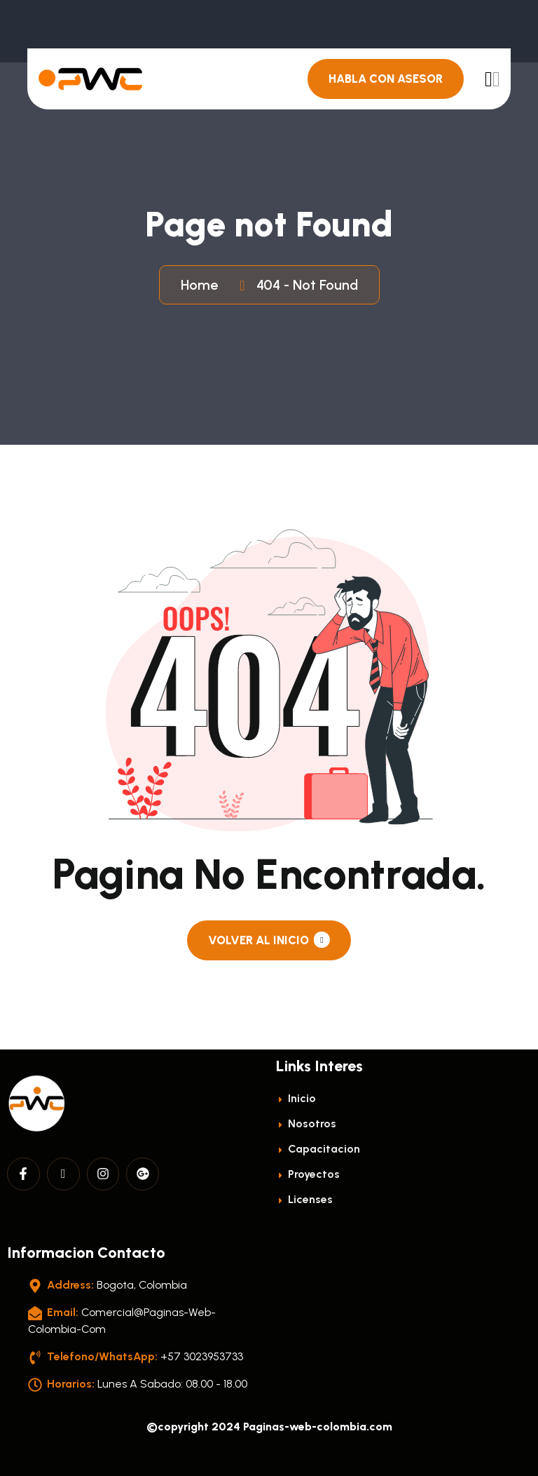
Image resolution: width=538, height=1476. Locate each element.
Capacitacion (318, 1148)
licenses (304, 1199)
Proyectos (308, 1174)
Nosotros (306, 1123)
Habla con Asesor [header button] (386, 79)
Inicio (296, 1098)
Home (203, 284)
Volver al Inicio (269, 940)
